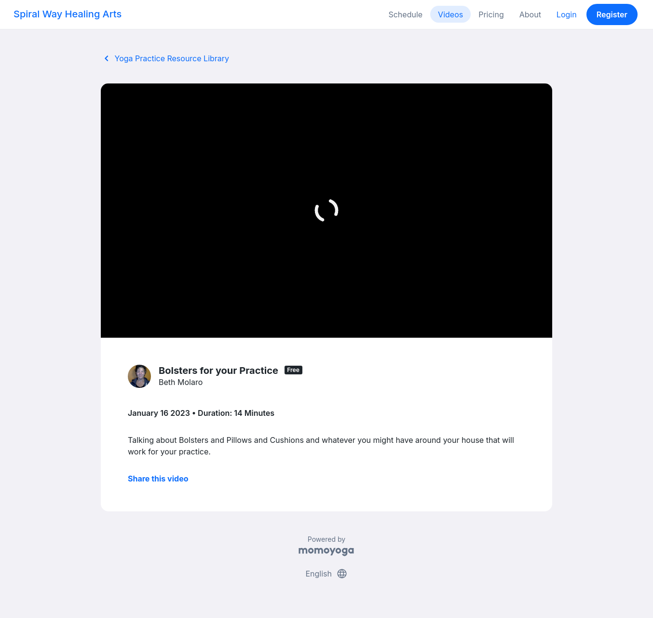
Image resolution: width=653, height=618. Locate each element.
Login (567, 14)
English (326, 573)
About (530, 14)
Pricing (491, 14)
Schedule (405, 14)
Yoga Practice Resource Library (165, 58)
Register (612, 14)
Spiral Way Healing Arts (68, 14)
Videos (450, 14)
